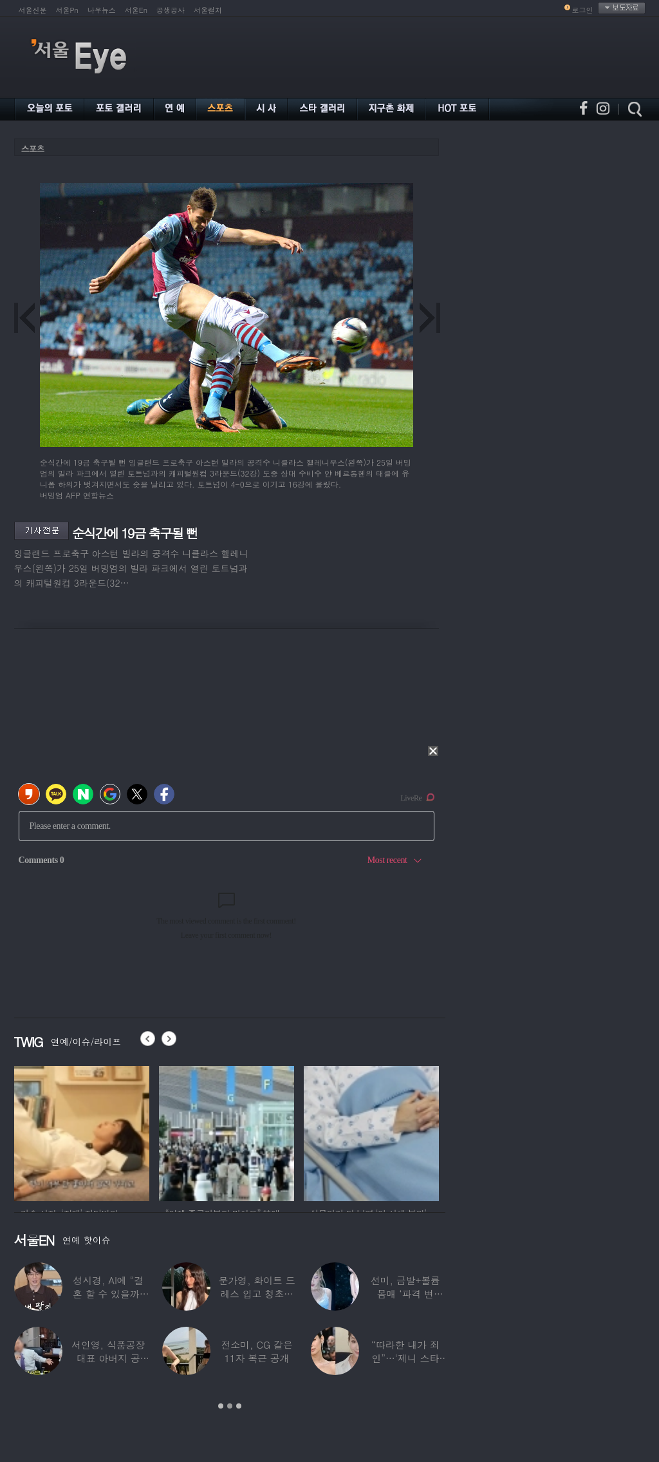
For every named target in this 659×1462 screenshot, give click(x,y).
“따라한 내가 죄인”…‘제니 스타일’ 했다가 (405, 1358)
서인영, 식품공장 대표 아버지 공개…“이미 (108, 1358)
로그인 (582, 10)
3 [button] (238, 1406)
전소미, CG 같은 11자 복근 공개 (256, 1351)
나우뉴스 (102, 10)
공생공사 (170, 10)
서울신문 (33, 10)
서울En (136, 10)
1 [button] (220, 1406)
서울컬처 (208, 10)
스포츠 (32, 148)
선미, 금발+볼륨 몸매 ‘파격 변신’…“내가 (405, 1293)
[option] (81, 1131)
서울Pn (67, 10)
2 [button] (229, 1406)
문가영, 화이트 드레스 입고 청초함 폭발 (256, 1293)
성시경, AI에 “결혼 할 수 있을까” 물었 (108, 1293)
